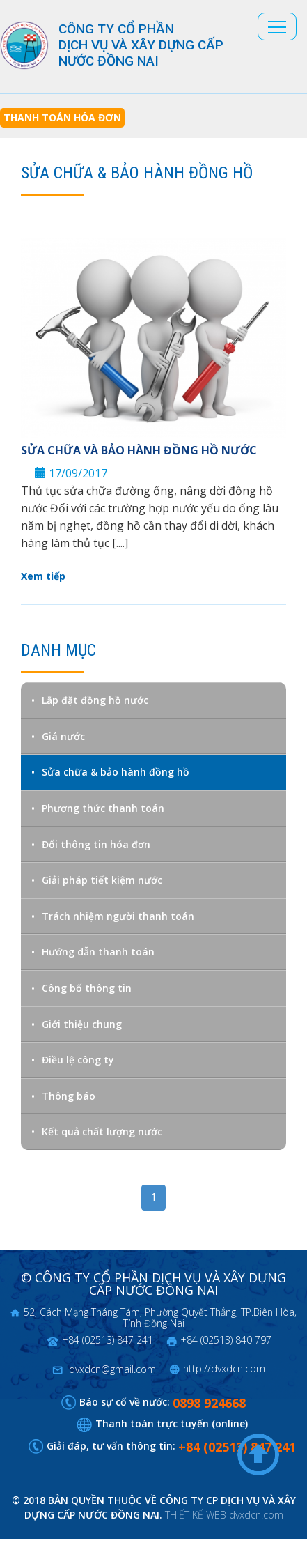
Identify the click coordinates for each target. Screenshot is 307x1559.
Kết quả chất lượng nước (102, 1131)
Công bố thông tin (87, 987)
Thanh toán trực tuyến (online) (171, 1423)
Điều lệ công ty (78, 1059)
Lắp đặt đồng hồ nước (95, 700)
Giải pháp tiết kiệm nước (102, 879)
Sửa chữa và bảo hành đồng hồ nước (139, 450)
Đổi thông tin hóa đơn (96, 844)
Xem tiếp (43, 576)
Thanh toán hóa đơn (62, 117)
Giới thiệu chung (82, 1024)
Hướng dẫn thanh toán (98, 951)
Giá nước (63, 736)
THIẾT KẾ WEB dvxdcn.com (224, 1514)
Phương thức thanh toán (103, 808)
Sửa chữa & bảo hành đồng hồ (115, 771)
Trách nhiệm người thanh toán (118, 916)
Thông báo (68, 1096)
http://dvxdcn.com (224, 1368)
